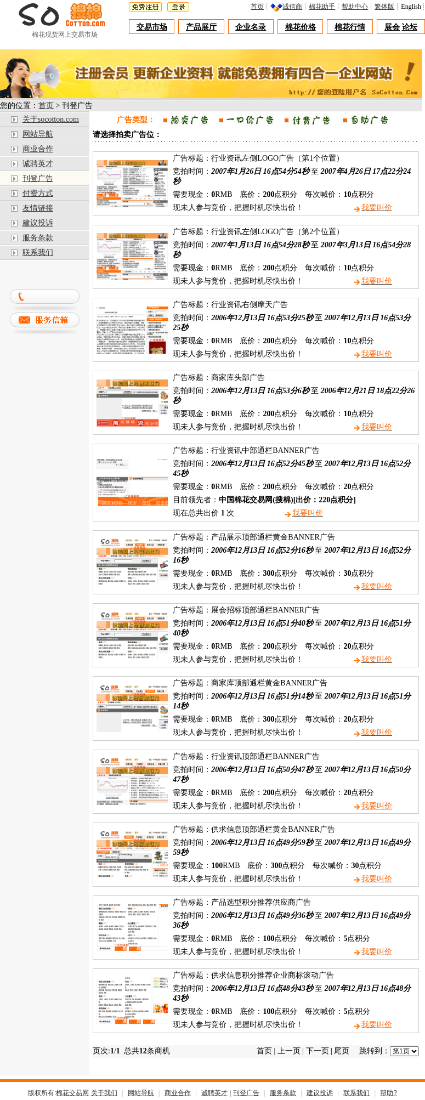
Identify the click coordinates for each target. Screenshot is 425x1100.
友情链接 (37, 208)
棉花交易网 (72, 1093)
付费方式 (37, 193)
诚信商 (295, 6)
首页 (260, 6)
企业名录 (250, 27)
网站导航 (37, 134)
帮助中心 (357, 6)
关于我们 (104, 1093)
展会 (392, 27)
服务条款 (37, 238)
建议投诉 (37, 223)
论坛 (409, 27)
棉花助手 (324, 6)
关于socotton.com (50, 119)
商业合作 (37, 149)
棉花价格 (300, 27)
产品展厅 (201, 27)
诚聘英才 (37, 164)
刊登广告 (37, 178)
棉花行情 (350, 27)
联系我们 (37, 252)
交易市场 (152, 27)
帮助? (388, 1093)
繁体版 (387, 6)
